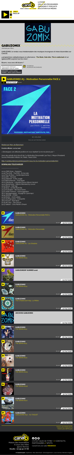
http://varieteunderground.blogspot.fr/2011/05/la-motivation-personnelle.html (30, 161)
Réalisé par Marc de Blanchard (12, 145)
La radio (41, 2)
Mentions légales (67, 452)
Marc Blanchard (37, 452)
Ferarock (52, 446)
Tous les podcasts (64, 427)
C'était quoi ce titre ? (42, 441)
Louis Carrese (57, 452)
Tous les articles (64, 429)
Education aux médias (47, 8)
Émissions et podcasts (47, 6)
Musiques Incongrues (34, 67)
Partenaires (38, 443)
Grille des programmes (48, 4)
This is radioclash (58, 57)
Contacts (60, 441)
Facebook (30, 66)
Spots (50, 443)
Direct (15, 11)
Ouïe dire (47, 57)
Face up (16, 13)
